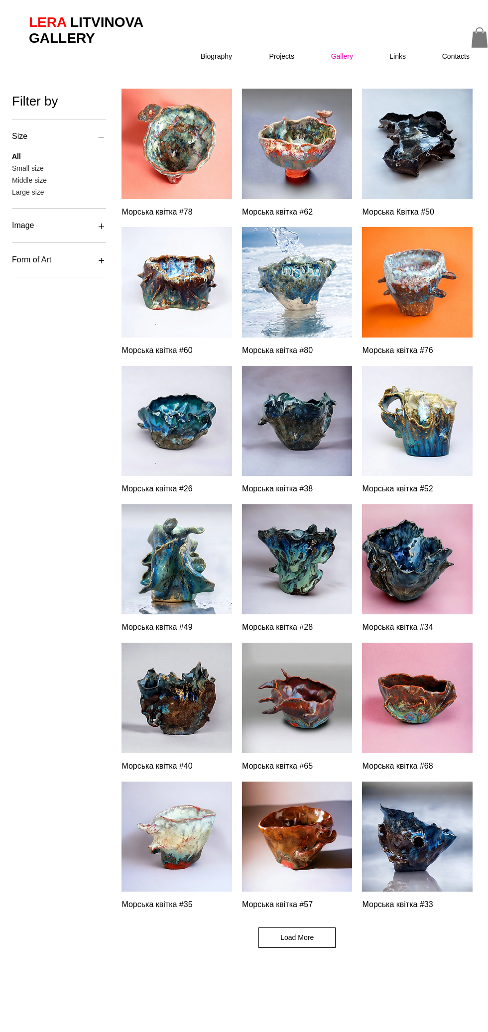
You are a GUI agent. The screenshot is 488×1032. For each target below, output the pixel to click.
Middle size (29, 179)
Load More (297, 937)
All (16, 155)
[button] (272, 56)
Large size (28, 191)
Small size (28, 167)
